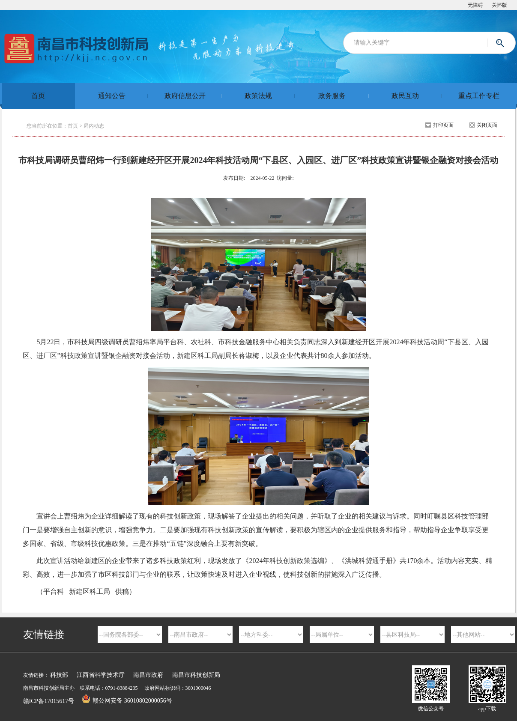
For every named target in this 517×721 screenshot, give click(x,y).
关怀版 (499, 5)
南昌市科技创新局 (196, 675)
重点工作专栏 (478, 95)
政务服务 (332, 95)
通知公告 (112, 95)
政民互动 (405, 95)
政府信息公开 (185, 95)
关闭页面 (487, 125)
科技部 (59, 675)
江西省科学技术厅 (101, 675)
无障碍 (475, 5)
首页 (38, 95)
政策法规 (258, 95)
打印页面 (443, 125)
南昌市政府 (148, 675)
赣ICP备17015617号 (49, 701)
